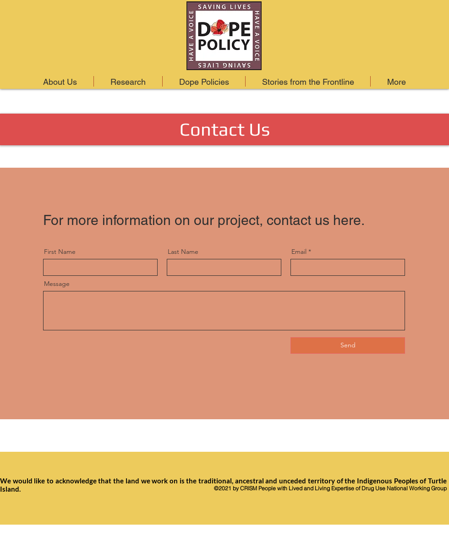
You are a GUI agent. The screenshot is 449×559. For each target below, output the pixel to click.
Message (57, 283)
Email (299, 251)
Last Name (183, 251)
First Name (60, 251)
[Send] (347, 345)
